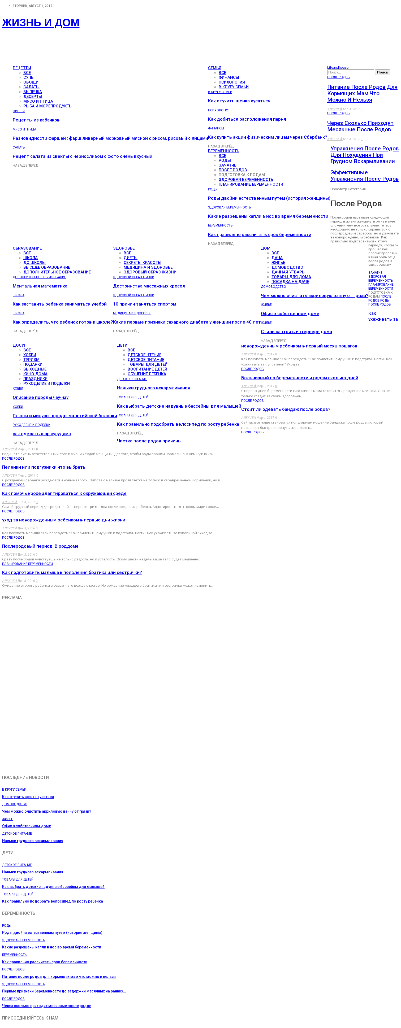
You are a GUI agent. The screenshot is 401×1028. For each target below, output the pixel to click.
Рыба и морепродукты (47, 106)
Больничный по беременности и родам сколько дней (299, 377)
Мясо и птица (38, 101)
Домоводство (287, 267)
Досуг (19, 345)
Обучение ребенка (147, 374)
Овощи (30, 82)
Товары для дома (291, 277)
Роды (225, 160)
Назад (19, 165)
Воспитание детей (147, 369)
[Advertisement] (98, 49)
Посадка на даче (290, 281)
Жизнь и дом (41, 22)
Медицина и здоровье (148, 267)
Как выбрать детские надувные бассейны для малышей (179, 406)
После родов (233, 170)
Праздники (35, 378)
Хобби (29, 354)
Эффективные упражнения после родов (364, 175)
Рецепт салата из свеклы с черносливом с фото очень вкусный (82, 156)
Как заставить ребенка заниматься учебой (60, 304)
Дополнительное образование (57, 272)
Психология (232, 82)
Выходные (34, 369)
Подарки (32, 364)
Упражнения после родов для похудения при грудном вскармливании (364, 154)
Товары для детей (147, 364)
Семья (214, 68)
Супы (29, 77)
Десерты (32, 96)
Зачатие (227, 165)
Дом (265, 248)
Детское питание (146, 359)
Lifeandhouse (337, 67)
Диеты (130, 257)
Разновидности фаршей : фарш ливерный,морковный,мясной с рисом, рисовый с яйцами (110, 138)
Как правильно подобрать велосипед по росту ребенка (178, 424)
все (27, 72)
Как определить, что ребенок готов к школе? (63, 322)
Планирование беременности (251, 184)
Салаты (31, 87)
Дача (277, 257)
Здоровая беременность (246, 179)
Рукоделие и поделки (46, 383)
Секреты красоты (142, 262)
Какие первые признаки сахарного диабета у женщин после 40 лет (187, 322)
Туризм (31, 359)
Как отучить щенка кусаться (239, 100)
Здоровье (124, 248)
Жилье (278, 262)
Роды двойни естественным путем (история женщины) (269, 198)
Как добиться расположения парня (247, 119)
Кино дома (35, 374)
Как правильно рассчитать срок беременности (259, 234)
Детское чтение (144, 354)
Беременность (223, 151)
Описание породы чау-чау (40, 397)
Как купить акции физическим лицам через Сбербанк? (267, 137)
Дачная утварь (287, 272)
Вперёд (31, 165)
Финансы (229, 77)
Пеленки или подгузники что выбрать (43, 467)
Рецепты (22, 68)
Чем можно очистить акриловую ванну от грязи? (314, 295)
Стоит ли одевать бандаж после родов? (285, 409)
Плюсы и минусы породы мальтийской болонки (65, 415)
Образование (27, 248)
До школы (34, 262)
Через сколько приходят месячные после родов (360, 126)
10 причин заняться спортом (144, 304)
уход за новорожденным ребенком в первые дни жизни (63, 519)
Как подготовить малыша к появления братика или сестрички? (72, 572)
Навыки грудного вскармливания (153, 387)
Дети (122, 345)
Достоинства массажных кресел (149, 286)
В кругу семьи (234, 87)
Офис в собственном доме (290, 313)
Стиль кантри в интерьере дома (296, 331)
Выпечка (32, 91)
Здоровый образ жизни (150, 272)
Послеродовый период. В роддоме (40, 546)
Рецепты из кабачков (36, 120)
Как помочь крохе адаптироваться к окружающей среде (64, 493)
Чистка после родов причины (149, 440)
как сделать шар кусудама (42, 433)
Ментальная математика (40, 286)
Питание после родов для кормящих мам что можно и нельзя (362, 93)
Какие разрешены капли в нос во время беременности (268, 216)
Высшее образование (46, 267)
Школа (30, 257)
